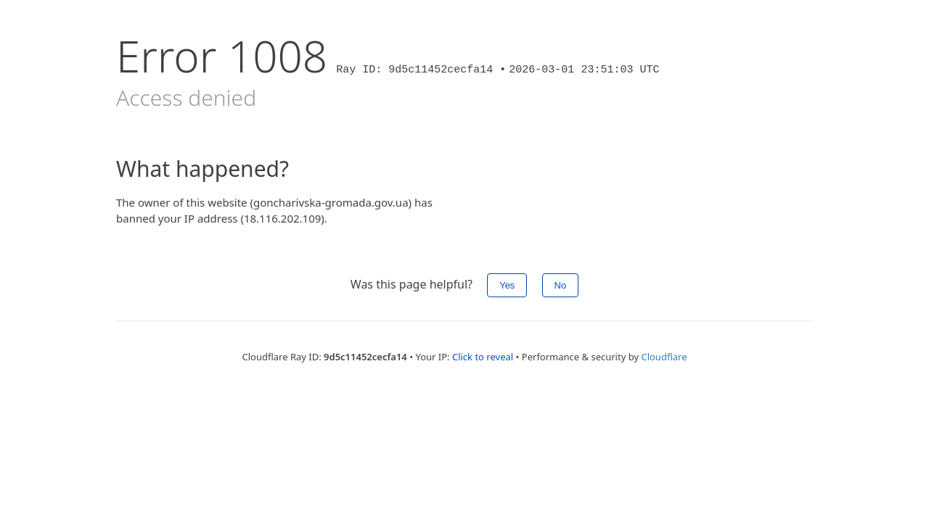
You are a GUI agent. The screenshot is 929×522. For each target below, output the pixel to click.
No (560, 285)
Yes (507, 285)
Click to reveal (482, 356)
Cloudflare (664, 356)
